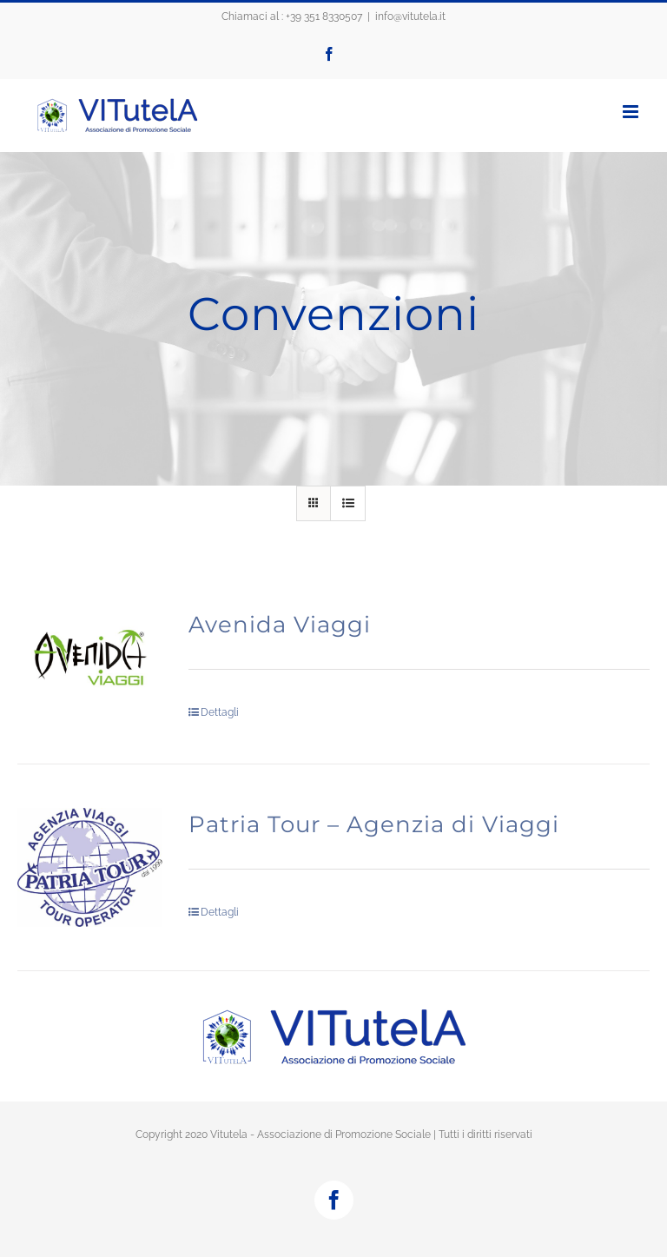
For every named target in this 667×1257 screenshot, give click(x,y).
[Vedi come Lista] (348, 503)
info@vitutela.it (410, 16)
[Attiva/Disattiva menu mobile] (632, 112)
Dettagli (220, 712)
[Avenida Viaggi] (89, 661)
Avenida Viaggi (279, 624)
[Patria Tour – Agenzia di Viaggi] (89, 867)
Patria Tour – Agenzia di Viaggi (373, 824)
